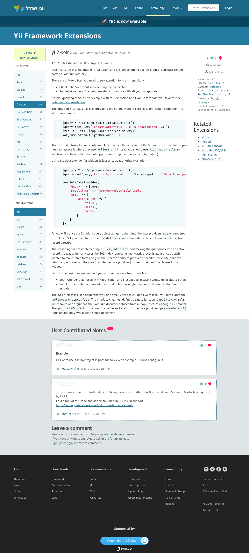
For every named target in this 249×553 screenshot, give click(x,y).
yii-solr (206, 137)
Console (30, 97)
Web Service (30, 171)
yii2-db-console (212, 146)
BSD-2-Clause (216, 83)
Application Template (30, 194)
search (221, 94)
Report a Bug (135, 491)
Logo (54, 497)
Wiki (126, 8)
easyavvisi (66, 368)
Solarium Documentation (68, 102)
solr (228, 94)
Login (228, 8)
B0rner (63, 414)
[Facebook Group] (218, 469)
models (206, 141)
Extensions (58, 491)
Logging (30, 134)
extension (30, 249)
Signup (56, 443)
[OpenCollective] (124, 540)
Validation (30, 164)
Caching (30, 89)
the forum (111, 438)
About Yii (19, 479)
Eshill (216, 510)
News (17, 485)
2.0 (214, 79)
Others (30, 179)
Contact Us (20, 497)
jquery (30, 234)
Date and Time (30, 112)
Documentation (61, 485)
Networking (30, 149)
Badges (169, 503)
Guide (103, 8)
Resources (95, 497)
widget (30, 227)
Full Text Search (207, 94)
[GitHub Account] (206, 469)
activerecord (30, 279)
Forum (139, 8)
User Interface (30, 186)
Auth (30, 82)
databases (222, 90)
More (177, 8)
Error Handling (30, 119)
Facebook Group (175, 491)
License (18, 491)
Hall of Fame (172, 497)
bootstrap (30, 271)
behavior (30, 256)
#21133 (65, 383)
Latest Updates (136, 485)
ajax (30, 286)
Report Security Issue (139, 497)
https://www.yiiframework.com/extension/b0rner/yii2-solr (94, 405)
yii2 (30, 219)
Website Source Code (215, 491)
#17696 (65, 345)
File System (30, 126)
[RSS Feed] (224, 469)
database (30, 264)
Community (158, 8)
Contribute (133, 479)
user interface (30, 241)
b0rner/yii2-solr (212, 159)
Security (30, 156)
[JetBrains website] (124, 548)
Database (30, 104)
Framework (58, 479)
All (18, 74)
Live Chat (170, 485)
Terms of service (212, 479)
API (115, 8)
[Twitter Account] (212, 469)
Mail (30, 141)
